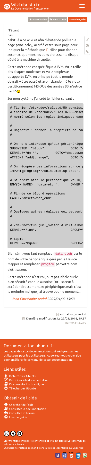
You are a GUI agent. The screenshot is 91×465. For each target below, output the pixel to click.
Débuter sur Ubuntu (20, 376)
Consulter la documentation (25, 409)
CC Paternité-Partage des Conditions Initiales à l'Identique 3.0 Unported (43, 447)
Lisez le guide (15, 417)
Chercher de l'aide (18, 405)
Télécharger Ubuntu (20, 388)
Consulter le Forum (19, 413)
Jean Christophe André (29, 298)
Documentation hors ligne (24, 384)
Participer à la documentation (26, 380)
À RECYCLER (58, 19)
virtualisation (37, 19)
